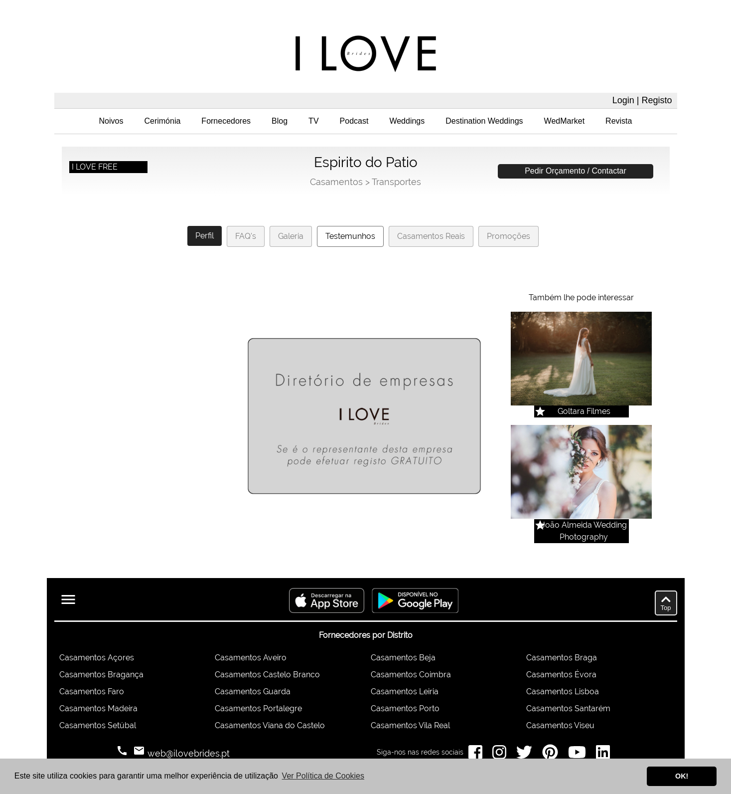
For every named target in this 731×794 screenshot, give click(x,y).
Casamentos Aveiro (251, 657)
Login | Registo (642, 100)
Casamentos (336, 182)
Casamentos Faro (91, 691)
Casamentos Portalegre (258, 708)
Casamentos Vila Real (410, 725)
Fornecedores (226, 121)
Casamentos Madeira (98, 708)
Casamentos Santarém (568, 708)
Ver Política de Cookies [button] (323, 776)
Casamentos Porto (405, 708)
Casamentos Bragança (101, 674)
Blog (280, 121)
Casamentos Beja (403, 657)
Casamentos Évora (561, 674)
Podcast (354, 121)
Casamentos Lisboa (562, 691)
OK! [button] (681, 776)
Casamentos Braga (561, 657)
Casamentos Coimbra (411, 674)
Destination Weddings (484, 121)
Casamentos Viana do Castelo (270, 725)
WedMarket (564, 121)
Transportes (396, 182)
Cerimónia (162, 121)
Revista (618, 121)
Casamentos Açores (96, 657)
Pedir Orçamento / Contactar (575, 171)
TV (313, 121)
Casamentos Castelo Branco (267, 674)
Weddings (407, 121)
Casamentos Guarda (253, 691)
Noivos (111, 121)
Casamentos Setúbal (97, 725)
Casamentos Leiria (405, 691)
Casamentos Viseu (560, 725)
